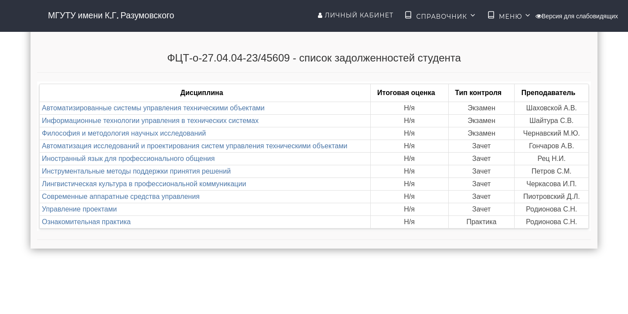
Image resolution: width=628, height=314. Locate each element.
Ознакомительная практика (86, 221)
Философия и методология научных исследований (124, 133)
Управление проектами (79, 209)
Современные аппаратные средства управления (121, 196)
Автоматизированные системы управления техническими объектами (153, 108)
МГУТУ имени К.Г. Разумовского (111, 15)
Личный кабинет (355, 15)
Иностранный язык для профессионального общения (128, 158)
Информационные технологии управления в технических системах (150, 120)
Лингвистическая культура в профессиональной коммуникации (144, 184)
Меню (509, 15)
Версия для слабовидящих (577, 16)
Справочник (440, 15)
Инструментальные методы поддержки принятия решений (136, 171)
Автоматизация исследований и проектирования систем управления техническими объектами (194, 146)
